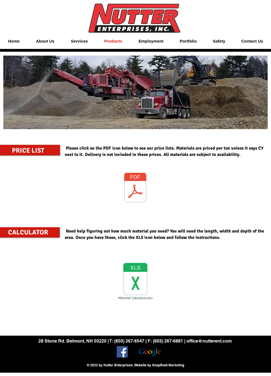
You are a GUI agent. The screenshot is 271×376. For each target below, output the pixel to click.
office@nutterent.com (209, 341)
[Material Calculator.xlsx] (135, 282)
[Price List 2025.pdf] (135, 188)
